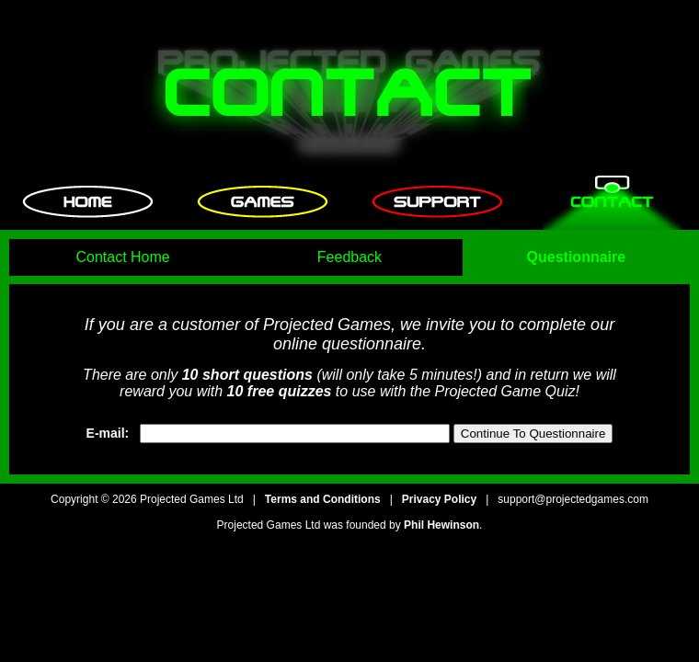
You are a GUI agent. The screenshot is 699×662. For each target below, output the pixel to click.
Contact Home (122, 257)
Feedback (349, 257)
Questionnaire (576, 257)
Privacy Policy (439, 499)
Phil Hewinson (441, 525)
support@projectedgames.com (573, 499)
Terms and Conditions (323, 499)
